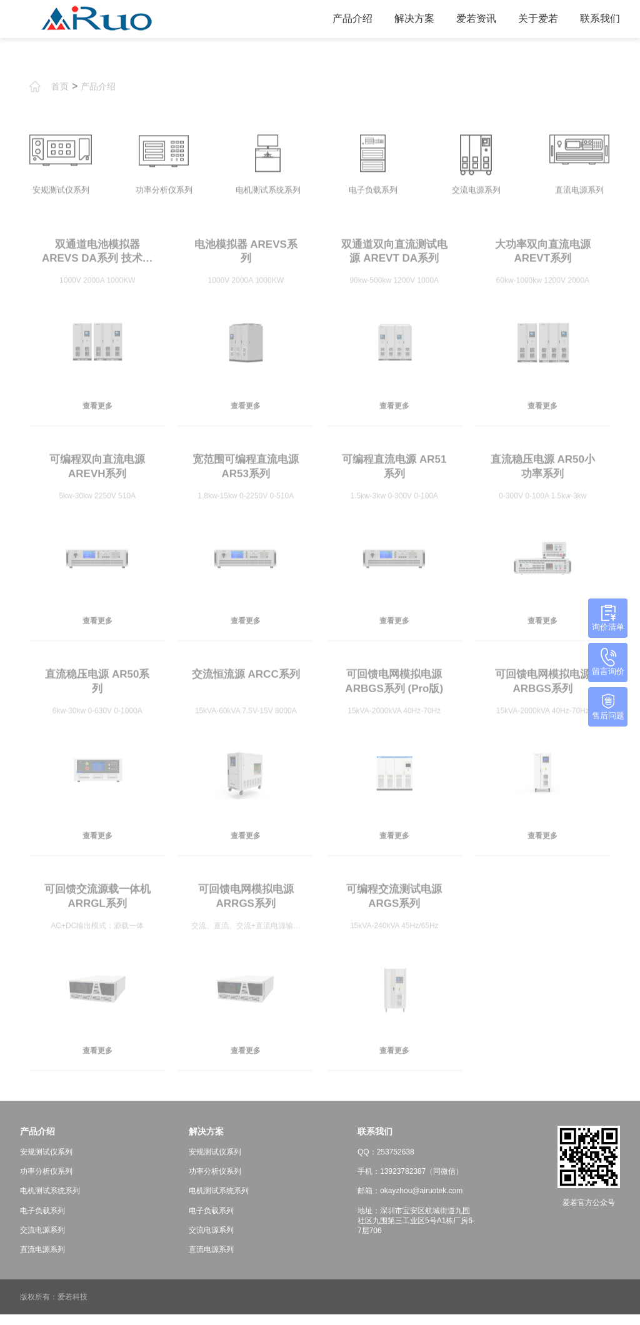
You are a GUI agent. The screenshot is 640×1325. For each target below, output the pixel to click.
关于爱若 (533, 18)
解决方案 (409, 18)
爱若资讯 (471, 18)
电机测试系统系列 (50, 1201)
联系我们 (595, 18)
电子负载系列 (42, 1220)
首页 (60, 104)
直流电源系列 (42, 1259)
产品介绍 (348, 18)
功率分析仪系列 (46, 1182)
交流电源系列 (42, 1240)
